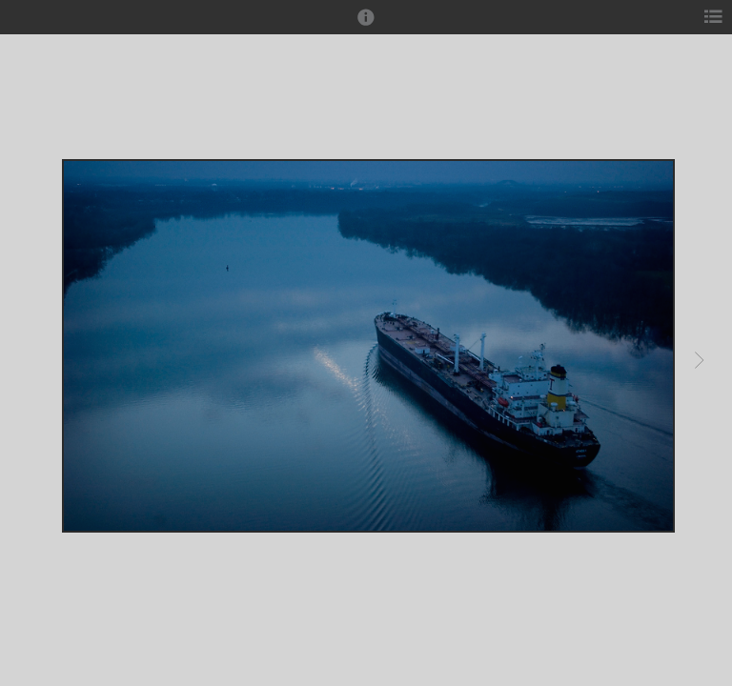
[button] (366, 26)
